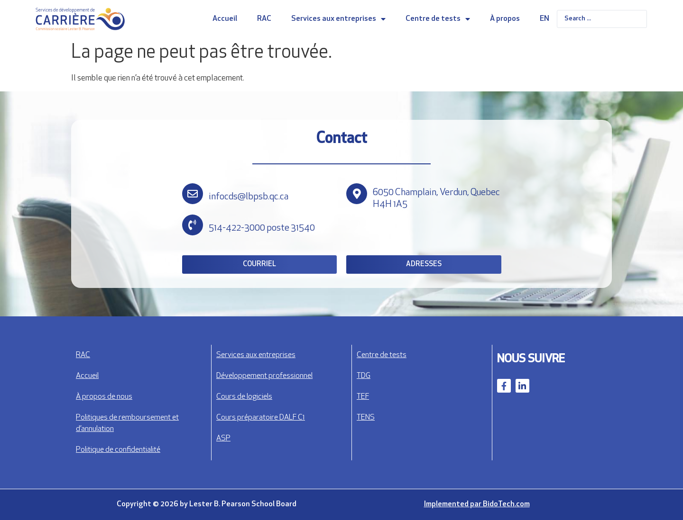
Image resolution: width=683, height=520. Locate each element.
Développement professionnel (264, 376)
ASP (223, 438)
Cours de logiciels (244, 397)
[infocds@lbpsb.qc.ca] (192, 193)
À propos (505, 19)
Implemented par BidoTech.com (477, 504)
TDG (363, 376)
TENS (366, 417)
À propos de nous (104, 397)
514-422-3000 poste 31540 (262, 228)
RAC (264, 19)
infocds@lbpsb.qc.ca (248, 197)
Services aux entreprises (338, 18)
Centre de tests (438, 18)
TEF (363, 397)
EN (544, 19)
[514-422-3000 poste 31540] (192, 225)
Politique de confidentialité (118, 450)
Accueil (224, 19)
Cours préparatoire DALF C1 (260, 417)
